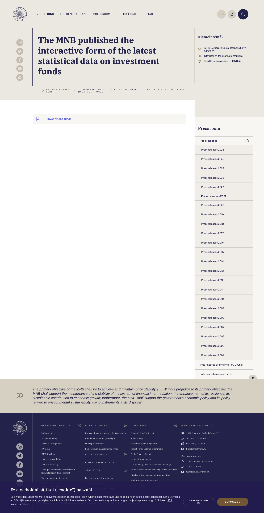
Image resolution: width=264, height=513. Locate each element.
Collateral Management (51, 443)
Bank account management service (101, 448)
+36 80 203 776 (193, 466)
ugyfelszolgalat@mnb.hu (197, 471)
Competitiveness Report (142, 459)
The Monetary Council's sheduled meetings (151, 464)
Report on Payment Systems (144, 443)
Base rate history (49, 438)
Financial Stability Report (142, 433)
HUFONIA (45, 448)
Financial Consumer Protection (99, 462)
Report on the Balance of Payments (147, 448)
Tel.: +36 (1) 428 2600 (196, 438)
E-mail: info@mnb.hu (196, 448)
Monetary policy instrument (54, 478)
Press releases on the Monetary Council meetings (154, 469)
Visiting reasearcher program (144, 480)
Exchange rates (48, 433)
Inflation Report (138, 438)
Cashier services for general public (101, 438)
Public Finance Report (141, 454)
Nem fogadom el (198, 501)
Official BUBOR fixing (51, 459)
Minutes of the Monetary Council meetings (150, 475)
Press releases (208, 140)
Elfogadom (233, 502)
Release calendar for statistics (99, 478)
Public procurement (94, 443)
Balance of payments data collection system (106, 433)
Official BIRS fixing (49, 464)
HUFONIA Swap (48, 454)
